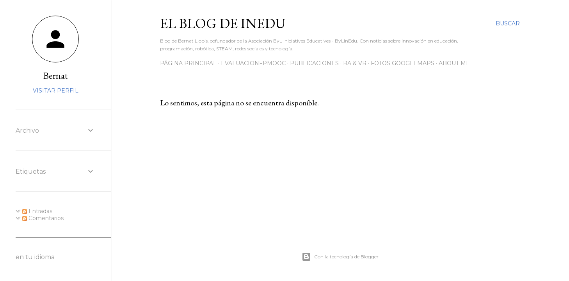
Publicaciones (314, 63)
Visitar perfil (55, 90)
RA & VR (354, 63)
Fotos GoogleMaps (402, 63)
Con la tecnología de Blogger (340, 256)
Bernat (55, 75)
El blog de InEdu (223, 23)
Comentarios (43, 218)
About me (454, 63)
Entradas (37, 211)
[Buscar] (508, 23)
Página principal (188, 63)
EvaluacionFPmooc (253, 63)
